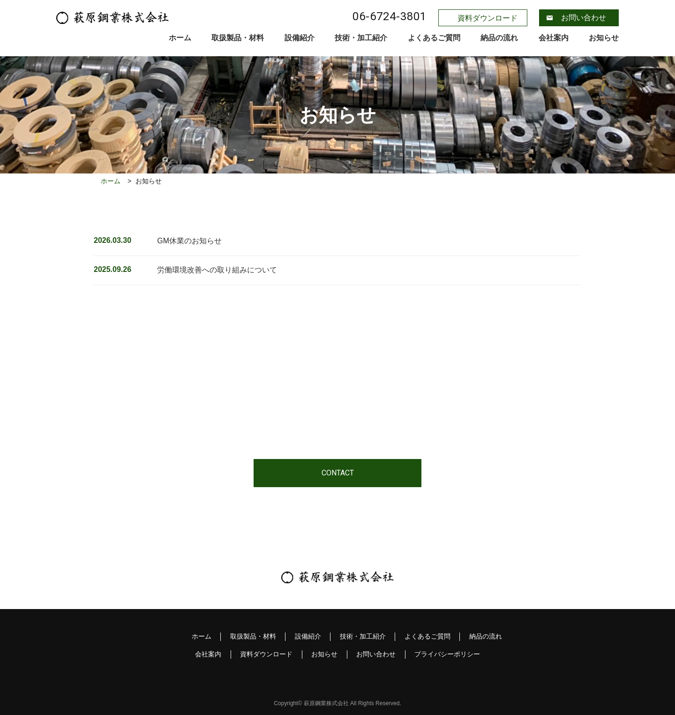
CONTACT (338, 472)
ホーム (180, 38)
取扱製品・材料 (237, 38)
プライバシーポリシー (448, 654)
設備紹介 (300, 38)
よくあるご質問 (434, 38)
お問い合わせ (583, 18)
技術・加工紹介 (361, 38)
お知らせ (604, 38)
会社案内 (554, 38)
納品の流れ (499, 38)
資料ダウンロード (488, 18)
